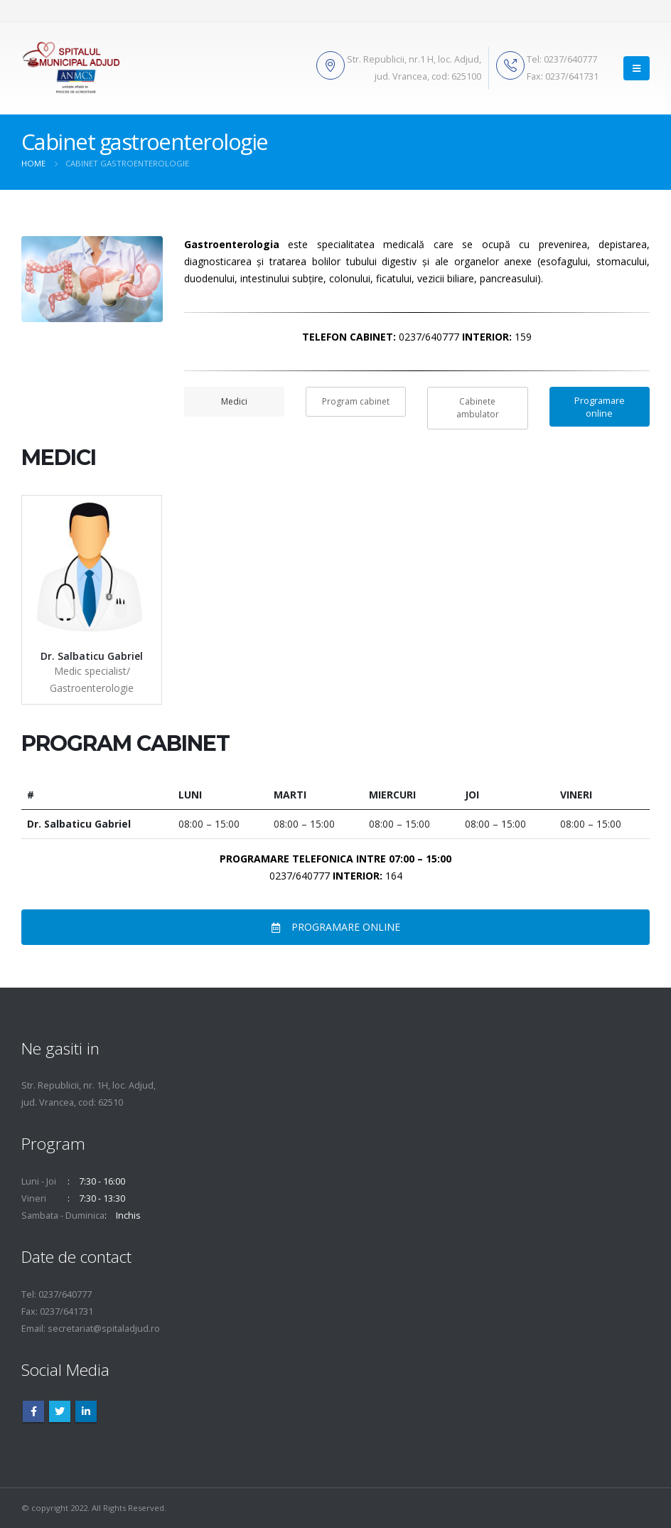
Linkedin (86, 1411)
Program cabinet (356, 401)
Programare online (599, 407)
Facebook (33, 1411)
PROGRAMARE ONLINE (336, 927)
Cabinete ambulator (477, 407)
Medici (234, 401)
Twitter (59, 1411)
